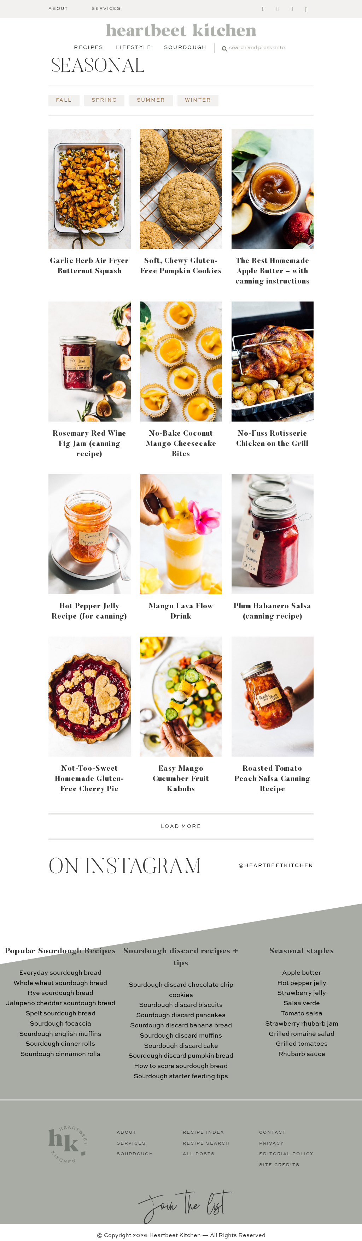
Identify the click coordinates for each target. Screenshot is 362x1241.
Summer (151, 100)
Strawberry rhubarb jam (301, 1024)
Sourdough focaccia (60, 1024)
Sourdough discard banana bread (181, 1025)
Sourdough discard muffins (181, 1036)
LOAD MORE (181, 826)
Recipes (88, 47)
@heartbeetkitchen (276, 865)
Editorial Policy (286, 1154)
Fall (64, 100)
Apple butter (301, 973)
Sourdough (185, 47)
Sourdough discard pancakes (181, 1015)
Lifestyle (134, 47)
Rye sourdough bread (60, 993)
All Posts (199, 1154)
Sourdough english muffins (60, 1034)
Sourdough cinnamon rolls (60, 1054)
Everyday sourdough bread (60, 973)
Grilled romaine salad (301, 1034)
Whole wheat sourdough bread (60, 983)
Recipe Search (206, 1143)
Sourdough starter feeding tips (181, 1076)
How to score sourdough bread (181, 1066)
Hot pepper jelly (301, 983)
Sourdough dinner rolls (60, 1044)
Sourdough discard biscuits (181, 1005)
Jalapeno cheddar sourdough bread (60, 1003)
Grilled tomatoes (302, 1044)
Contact (272, 1132)
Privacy (271, 1143)
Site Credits (279, 1165)
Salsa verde (302, 1003)
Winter (198, 100)
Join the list (181, 1203)
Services (106, 9)
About (58, 9)
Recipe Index (203, 1132)
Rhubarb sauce (301, 1054)
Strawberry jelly (301, 993)
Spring (104, 100)
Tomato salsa (301, 1013)
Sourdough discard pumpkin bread (180, 1056)
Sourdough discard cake (181, 1046)
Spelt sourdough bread (60, 1013)
